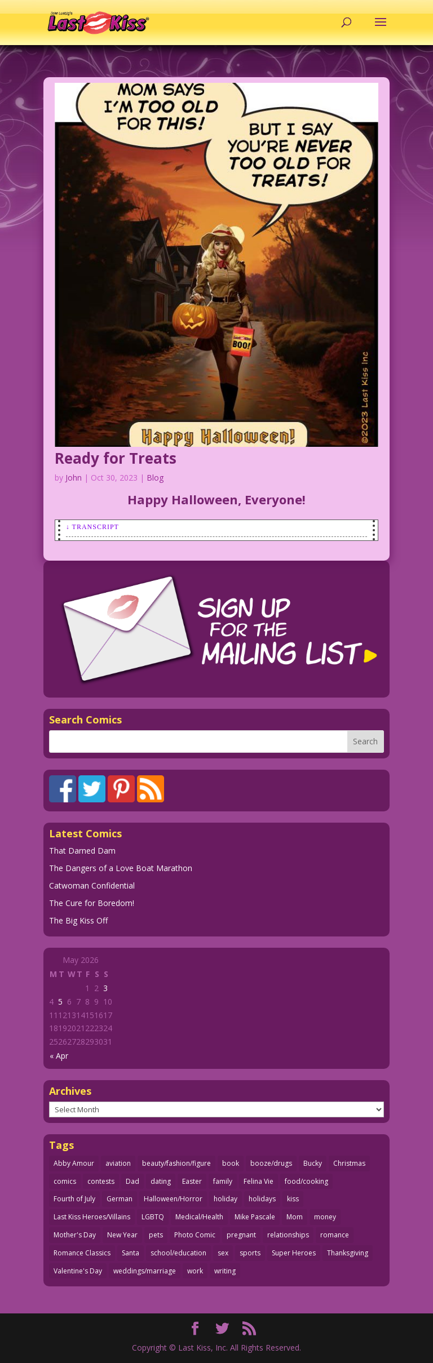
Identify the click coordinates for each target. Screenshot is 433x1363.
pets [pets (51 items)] (156, 1235)
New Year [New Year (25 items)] (122, 1235)
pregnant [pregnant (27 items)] (241, 1235)
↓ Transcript (92, 527)
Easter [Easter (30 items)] (192, 1181)
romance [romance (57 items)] (334, 1235)
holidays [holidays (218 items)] (262, 1199)
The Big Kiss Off (78, 920)
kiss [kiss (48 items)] (293, 1199)
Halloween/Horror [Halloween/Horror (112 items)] (173, 1199)
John (73, 477)
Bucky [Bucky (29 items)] (312, 1163)
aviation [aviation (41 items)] (118, 1163)
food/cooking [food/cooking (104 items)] (306, 1181)
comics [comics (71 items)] (65, 1181)
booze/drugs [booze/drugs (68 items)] (271, 1163)
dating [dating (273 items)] (161, 1181)
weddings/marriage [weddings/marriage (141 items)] (144, 1271)
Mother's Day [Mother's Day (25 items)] (75, 1235)
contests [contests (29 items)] (100, 1181)
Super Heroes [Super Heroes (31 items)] (294, 1253)
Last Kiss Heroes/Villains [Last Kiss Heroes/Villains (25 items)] (92, 1217)
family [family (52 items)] (222, 1181)
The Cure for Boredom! (91, 903)
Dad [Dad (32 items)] (132, 1181)
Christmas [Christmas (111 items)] (349, 1163)
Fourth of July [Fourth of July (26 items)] (74, 1199)
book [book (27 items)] (230, 1163)
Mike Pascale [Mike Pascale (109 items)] (255, 1217)
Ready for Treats (115, 458)
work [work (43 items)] (195, 1271)
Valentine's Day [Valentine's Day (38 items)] (78, 1271)
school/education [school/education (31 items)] (178, 1253)
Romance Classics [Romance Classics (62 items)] (82, 1253)
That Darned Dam (82, 850)
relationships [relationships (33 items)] (288, 1235)
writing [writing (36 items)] (225, 1271)
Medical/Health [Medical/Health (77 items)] (199, 1217)
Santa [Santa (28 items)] (130, 1253)
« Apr (59, 1055)
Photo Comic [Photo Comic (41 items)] (194, 1235)
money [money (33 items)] (325, 1217)
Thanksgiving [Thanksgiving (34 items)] (347, 1253)
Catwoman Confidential (92, 885)
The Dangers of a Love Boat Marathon (120, 868)
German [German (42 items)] (119, 1199)
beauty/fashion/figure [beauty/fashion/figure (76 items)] (176, 1163)
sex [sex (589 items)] (223, 1253)
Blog (155, 477)
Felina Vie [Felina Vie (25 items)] (258, 1181)
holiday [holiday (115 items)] (225, 1199)
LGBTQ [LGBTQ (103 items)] (153, 1217)
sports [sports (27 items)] (250, 1253)
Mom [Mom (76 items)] (294, 1217)
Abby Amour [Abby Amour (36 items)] (74, 1163)
